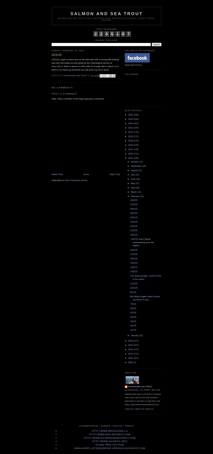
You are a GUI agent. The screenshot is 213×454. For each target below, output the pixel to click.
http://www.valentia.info (109, 441)
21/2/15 (133, 230)
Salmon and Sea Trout (106, 13)
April (133, 187)
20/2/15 (133, 234)
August (134, 170)
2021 (131, 132)
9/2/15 (133, 292)
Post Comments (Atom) (76, 180)
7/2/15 (133, 304)
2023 (131, 123)
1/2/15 (133, 330)
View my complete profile (139, 409)
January (135, 335)
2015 (131, 158)
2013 (131, 345)
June (133, 179)
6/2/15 (133, 308)
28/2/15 (133, 200)
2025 (131, 115)
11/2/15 (133, 283)
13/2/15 (133, 271)
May (133, 183)
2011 (131, 353)
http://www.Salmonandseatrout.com (110, 438)
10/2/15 (133, 288)
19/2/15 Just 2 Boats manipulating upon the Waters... (142, 242)
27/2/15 (133, 204)
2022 (131, 127)
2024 (131, 119)
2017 (131, 149)
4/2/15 (133, 317)
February (135, 196)
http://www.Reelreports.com (110, 434)
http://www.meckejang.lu (110, 431)
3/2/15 (133, 321)
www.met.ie (57, 66)
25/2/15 (133, 213)
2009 (131, 362)
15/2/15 (133, 263)
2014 (131, 341)
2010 (131, 358)
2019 (131, 140)
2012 (131, 349)
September (136, 166)
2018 (131, 145)
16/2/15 (133, 258)
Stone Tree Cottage (110, 445)
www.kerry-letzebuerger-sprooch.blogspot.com (109, 448)
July (133, 174)
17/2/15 (133, 254)
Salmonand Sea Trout (140, 387)
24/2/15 (133, 217)
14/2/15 (133, 267)
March (134, 192)
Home (86, 174)
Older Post (115, 174)
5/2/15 (133, 312)
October (135, 161)
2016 (131, 153)
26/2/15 (133, 209)
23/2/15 (133, 222)
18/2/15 (133, 250)
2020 (131, 136)
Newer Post (57, 174)
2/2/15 (133, 325)
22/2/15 (133, 226)
